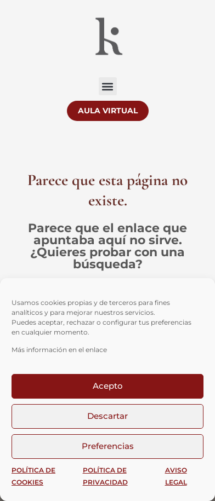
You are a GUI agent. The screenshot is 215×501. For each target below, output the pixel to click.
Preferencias (108, 446)
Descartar (107, 416)
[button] (108, 86)
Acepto (108, 386)
